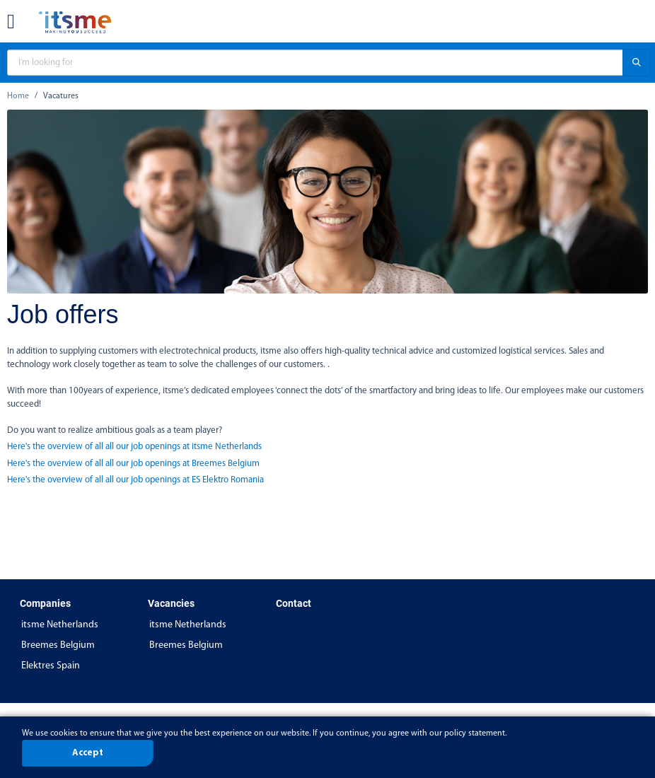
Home (18, 96)
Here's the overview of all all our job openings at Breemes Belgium (133, 463)
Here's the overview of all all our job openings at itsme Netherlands (134, 446)
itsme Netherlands (59, 625)
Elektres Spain (50, 666)
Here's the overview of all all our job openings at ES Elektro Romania (135, 479)
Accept (87, 752)
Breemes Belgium (58, 645)
